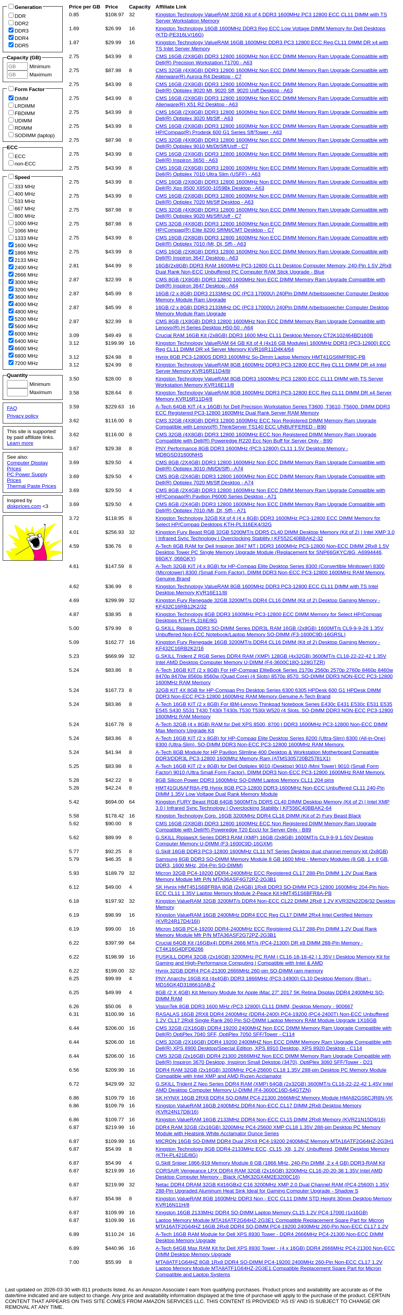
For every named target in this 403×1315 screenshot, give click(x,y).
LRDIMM (22, 106)
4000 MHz (23, 304)
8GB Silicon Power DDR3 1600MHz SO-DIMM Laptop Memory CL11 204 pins (245, 780)
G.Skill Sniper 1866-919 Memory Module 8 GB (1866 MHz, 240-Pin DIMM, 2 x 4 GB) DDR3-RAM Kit (270, 1163)
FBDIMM (22, 113)
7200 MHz (23, 363)
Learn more (20, 443)
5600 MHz (23, 326)
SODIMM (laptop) (32, 135)
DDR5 (19, 45)
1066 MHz (23, 230)
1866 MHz (23, 253)
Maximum (39, 74)
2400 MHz (23, 267)
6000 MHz (23, 333)
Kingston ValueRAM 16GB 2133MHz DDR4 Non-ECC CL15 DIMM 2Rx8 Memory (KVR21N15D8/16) (271, 1119)
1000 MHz (23, 223)
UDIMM (20, 120)
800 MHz (22, 216)
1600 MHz (23, 245)
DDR (17, 16)
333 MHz (22, 186)
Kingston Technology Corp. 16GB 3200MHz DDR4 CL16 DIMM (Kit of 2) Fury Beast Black (258, 816)
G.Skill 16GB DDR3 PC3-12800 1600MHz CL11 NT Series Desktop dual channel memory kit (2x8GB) (272, 851)
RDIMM (20, 128)
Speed (19, 177)
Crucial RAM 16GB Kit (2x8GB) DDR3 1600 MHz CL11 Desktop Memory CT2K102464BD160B (264, 335)
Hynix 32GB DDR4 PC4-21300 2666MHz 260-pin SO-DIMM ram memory (239, 971)
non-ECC (22, 163)
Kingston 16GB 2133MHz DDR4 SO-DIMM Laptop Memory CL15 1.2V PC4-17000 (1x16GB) (262, 1212)
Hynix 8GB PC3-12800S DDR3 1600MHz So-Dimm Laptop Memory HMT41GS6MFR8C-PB (260, 357)
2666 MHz (23, 275)
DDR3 (19, 31)
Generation (25, 7)
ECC (17, 156)
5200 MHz (23, 319)
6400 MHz (23, 341)
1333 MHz (23, 238)
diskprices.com (24, 506)
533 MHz (22, 201)
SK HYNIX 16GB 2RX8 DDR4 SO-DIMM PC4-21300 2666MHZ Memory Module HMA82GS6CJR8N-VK (274, 1098)
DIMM (19, 98)
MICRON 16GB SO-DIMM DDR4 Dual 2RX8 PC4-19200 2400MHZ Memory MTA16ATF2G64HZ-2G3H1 (275, 1141)
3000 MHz (23, 282)
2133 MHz (23, 260)
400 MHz (22, 194)
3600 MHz (23, 297)
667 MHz (22, 208)
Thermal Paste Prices (31, 486)
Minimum (39, 66)
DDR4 (19, 38)
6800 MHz (23, 356)
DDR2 (19, 23)
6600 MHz (23, 348)
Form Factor (27, 89)
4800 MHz (23, 311)
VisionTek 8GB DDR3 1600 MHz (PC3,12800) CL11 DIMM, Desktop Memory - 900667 (254, 1006)
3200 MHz (23, 289)
